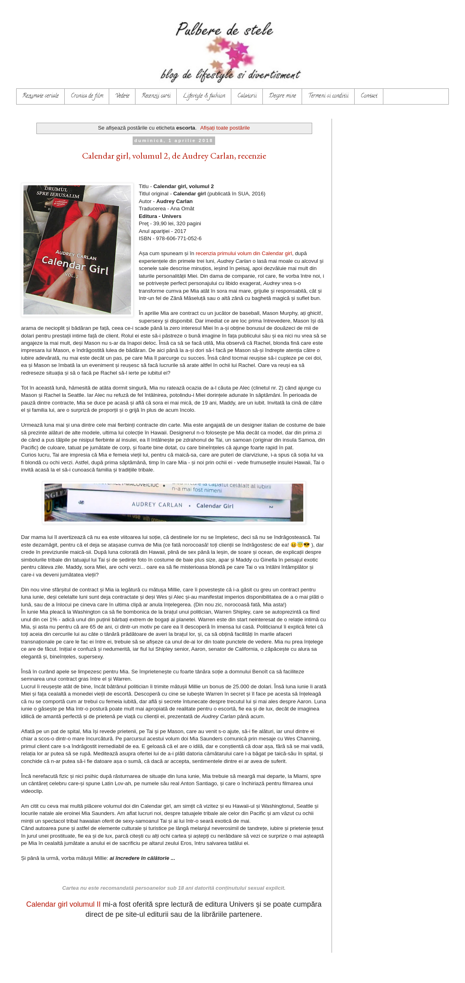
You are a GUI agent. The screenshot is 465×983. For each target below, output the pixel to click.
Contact (369, 96)
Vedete (122, 96)
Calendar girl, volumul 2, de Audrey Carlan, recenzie (174, 155)
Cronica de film (87, 96)
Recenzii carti (156, 96)
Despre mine (282, 96)
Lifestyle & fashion (204, 96)
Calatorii (247, 96)
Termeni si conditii (328, 96)
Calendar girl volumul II (63, 904)
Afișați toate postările (224, 128)
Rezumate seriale (40, 96)
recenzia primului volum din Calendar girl (244, 253)
